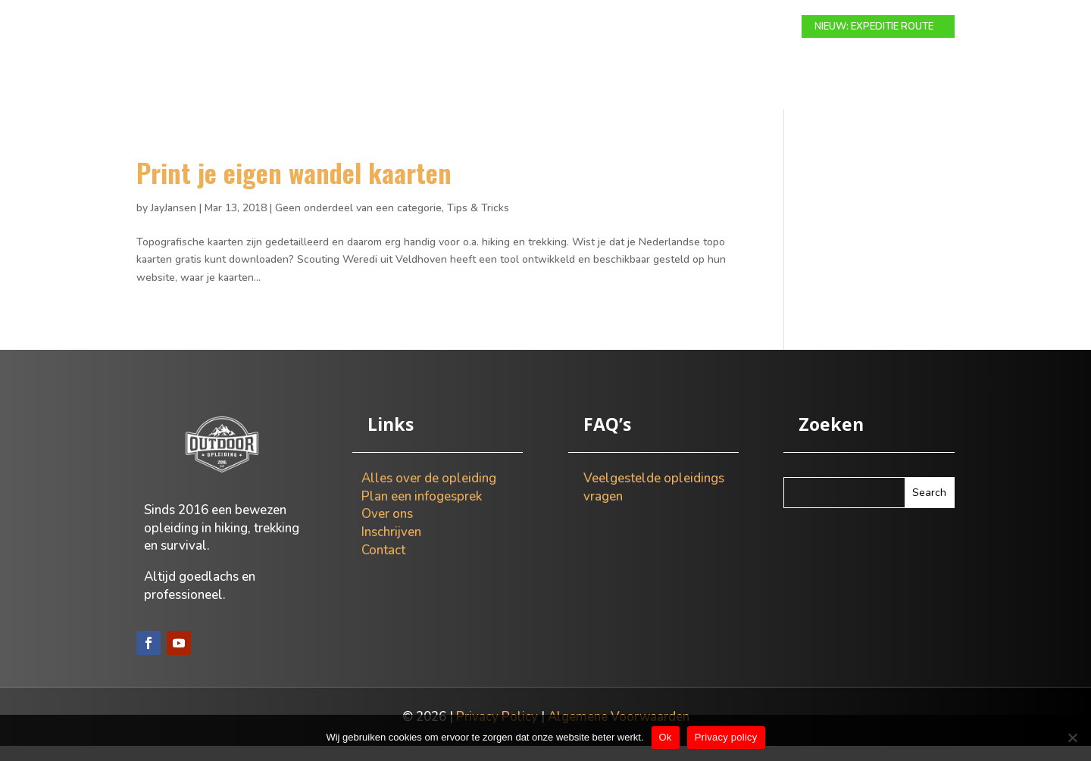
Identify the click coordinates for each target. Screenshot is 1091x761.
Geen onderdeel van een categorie (358, 223)
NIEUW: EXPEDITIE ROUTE (873, 26)
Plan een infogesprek (421, 511)
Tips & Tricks (478, 223)
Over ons (667, 27)
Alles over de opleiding (428, 493)
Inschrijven (391, 547)
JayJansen (173, 223)
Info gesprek (587, 27)
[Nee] (1072, 737)
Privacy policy (726, 737)
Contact (736, 27)
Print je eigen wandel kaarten (294, 187)
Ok (665, 737)
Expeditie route (489, 27)
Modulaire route (379, 27)
